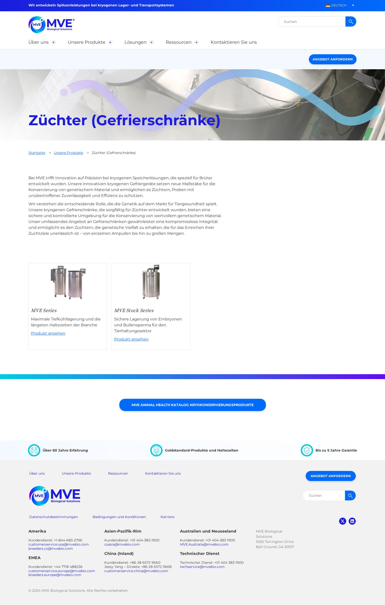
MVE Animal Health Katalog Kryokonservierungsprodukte (193, 405)
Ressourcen (118, 473)
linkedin (352, 521)
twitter (342, 521)
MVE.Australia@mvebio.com (204, 544)
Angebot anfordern (333, 59)
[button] (336, 5)
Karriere (167, 517)
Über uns (37, 473)
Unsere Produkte (68, 153)
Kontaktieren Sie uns (163, 473)
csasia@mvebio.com (122, 544)
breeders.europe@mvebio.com (54, 575)
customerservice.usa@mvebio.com (58, 544)
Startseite (36, 153)
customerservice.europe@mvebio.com (61, 571)
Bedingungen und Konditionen (119, 517)
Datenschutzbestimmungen (53, 517)
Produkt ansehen (67, 306)
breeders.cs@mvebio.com (50, 548)
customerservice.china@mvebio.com (136, 571)
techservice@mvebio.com (202, 566)
